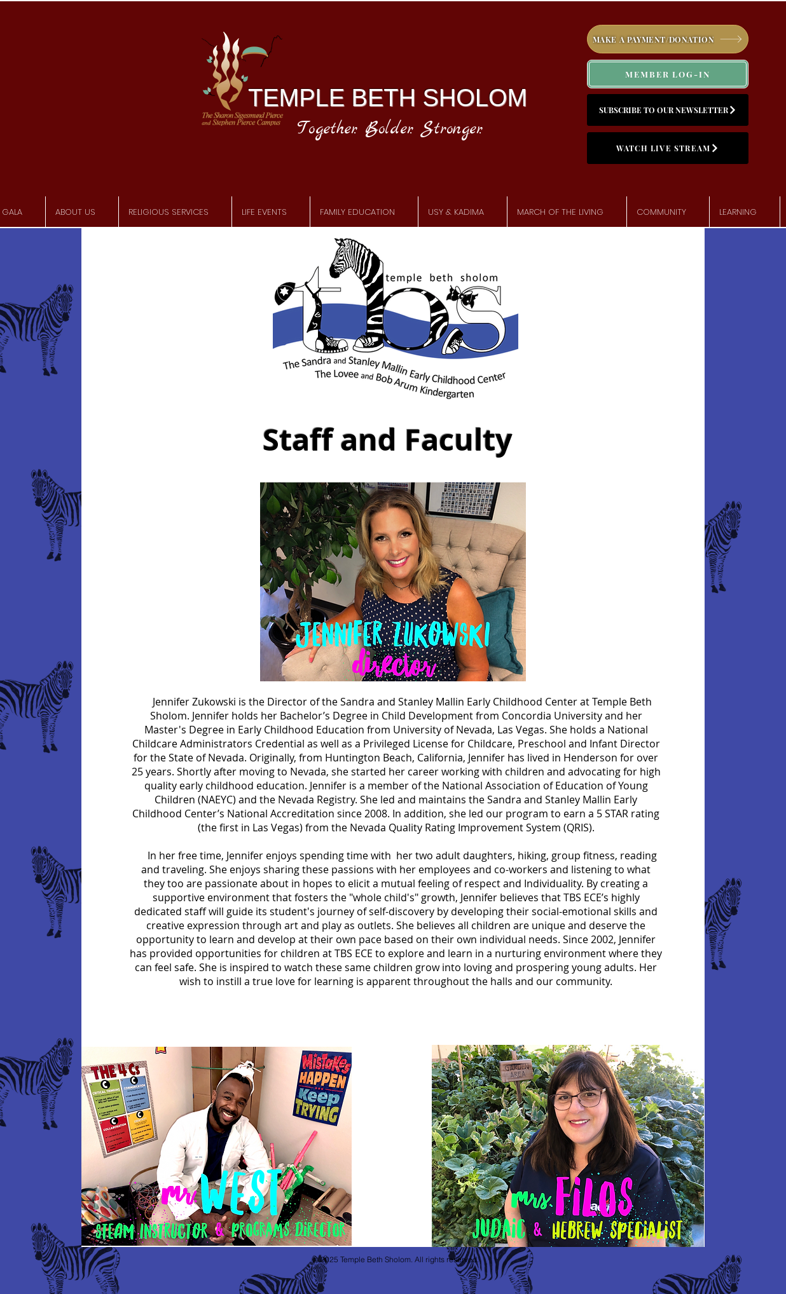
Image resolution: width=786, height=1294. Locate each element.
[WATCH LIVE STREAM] (667, 148)
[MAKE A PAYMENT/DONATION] (667, 39)
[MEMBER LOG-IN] (667, 74)
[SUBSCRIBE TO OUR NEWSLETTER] (667, 110)
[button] (82, 212)
